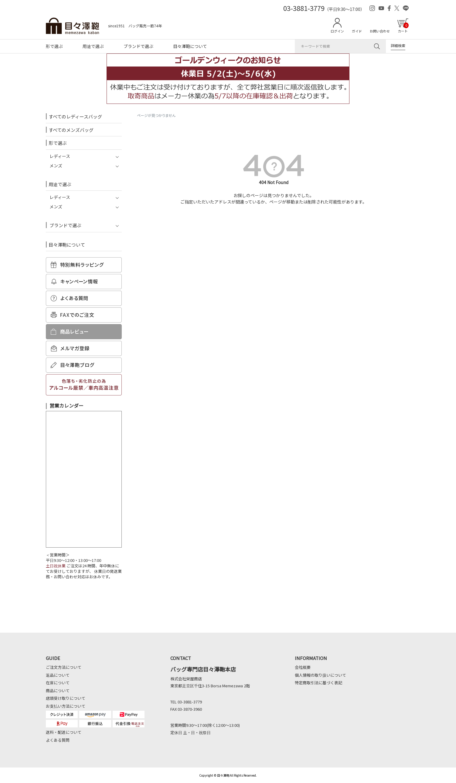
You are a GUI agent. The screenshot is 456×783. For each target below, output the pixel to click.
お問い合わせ (380, 31)
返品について (58, 675)
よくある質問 (58, 740)
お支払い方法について (65, 706)
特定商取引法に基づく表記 (318, 683)
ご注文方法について (63, 667)
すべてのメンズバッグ (71, 130)
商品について (58, 690)
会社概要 (303, 667)
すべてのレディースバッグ (75, 116)
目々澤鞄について (190, 46)
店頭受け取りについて (65, 698)
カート (403, 27)
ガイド (357, 31)
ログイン (337, 31)
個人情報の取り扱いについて (320, 675)
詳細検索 (398, 45)
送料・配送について (63, 732)
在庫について (58, 683)
